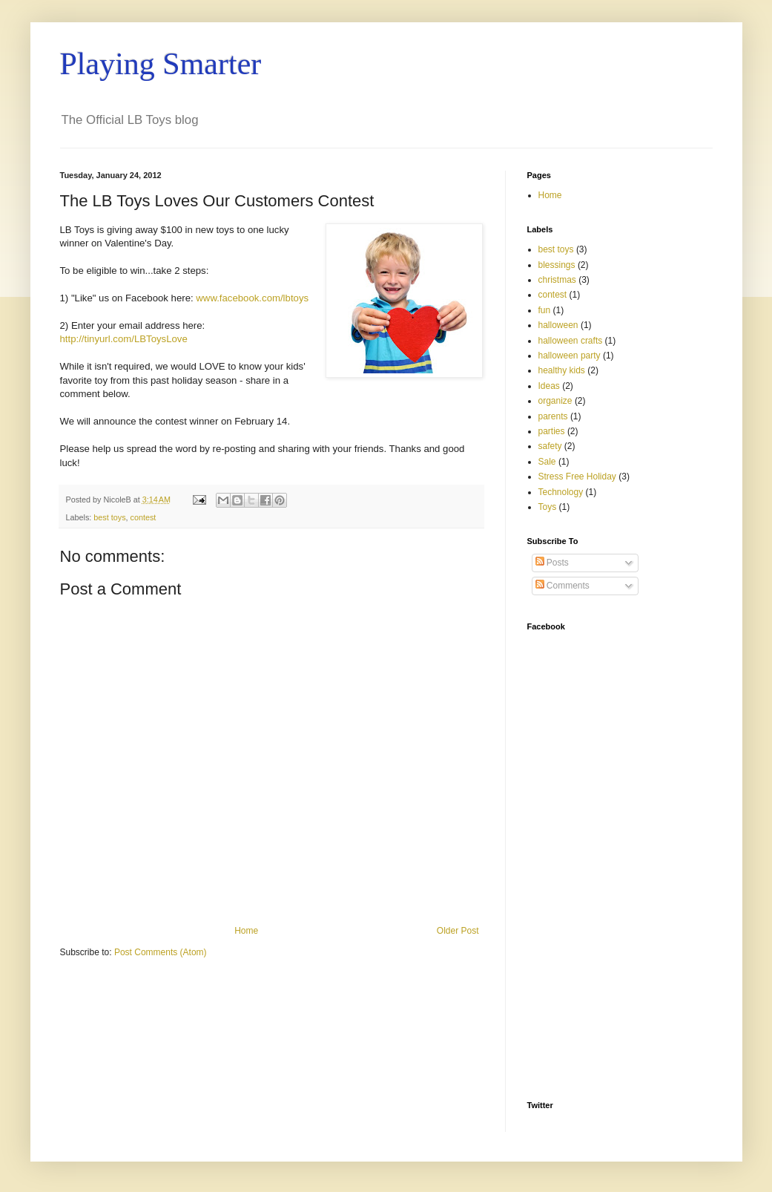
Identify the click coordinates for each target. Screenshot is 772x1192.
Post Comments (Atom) (160, 952)
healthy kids (561, 370)
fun (544, 310)
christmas (557, 280)
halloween (558, 325)
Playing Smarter (161, 64)
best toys (109, 517)
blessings (556, 265)
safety (550, 446)
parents (553, 416)
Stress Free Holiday (577, 476)
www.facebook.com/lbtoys (252, 298)
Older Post (458, 931)
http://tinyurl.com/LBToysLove (124, 338)
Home (246, 931)
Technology (561, 492)
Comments (562, 585)
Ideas (549, 386)
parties (551, 431)
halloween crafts (570, 340)
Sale (547, 461)
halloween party (569, 355)
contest (143, 517)
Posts (552, 562)
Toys (547, 507)
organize (555, 401)
